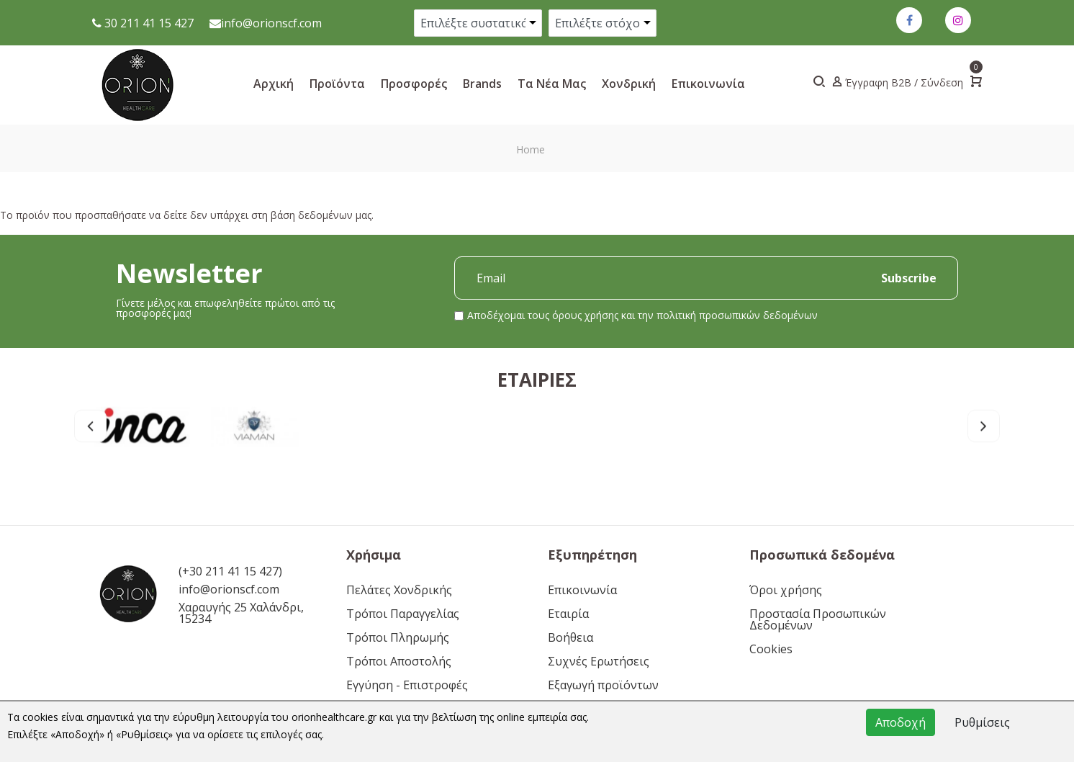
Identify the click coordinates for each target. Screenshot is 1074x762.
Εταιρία (568, 613)
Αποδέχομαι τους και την (642, 315)
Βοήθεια (570, 637)
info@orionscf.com (271, 23)
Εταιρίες (537, 389)
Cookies (771, 649)
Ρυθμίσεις (982, 722)
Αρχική (273, 83)
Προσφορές (414, 83)
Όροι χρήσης (785, 590)
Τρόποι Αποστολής (398, 661)
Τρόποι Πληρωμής (397, 637)
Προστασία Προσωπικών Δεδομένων (817, 619)
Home (530, 149)
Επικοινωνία (708, 83)
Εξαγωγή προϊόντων (603, 685)
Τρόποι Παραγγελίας (402, 613)
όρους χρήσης (585, 315)
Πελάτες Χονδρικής (399, 590)
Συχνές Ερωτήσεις (598, 661)
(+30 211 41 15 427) (230, 571)
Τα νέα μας (552, 83)
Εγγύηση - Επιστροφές (407, 685)
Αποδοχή (900, 722)
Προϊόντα (337, 83)
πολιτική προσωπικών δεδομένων (737, 315)
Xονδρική (629, 83)
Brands (482, 83)
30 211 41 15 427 (147, 23)
